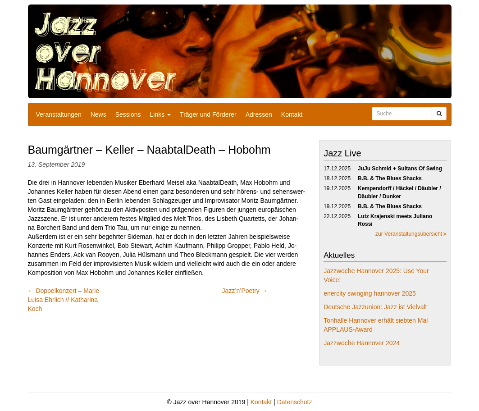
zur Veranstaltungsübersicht (411, 234)
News (98, 114)
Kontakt (291, 114)
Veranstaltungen (59, 114)
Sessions (128, 114)
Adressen (259, 114)
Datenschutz (294, 402)
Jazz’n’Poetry (245, 290)
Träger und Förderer (208, 114)
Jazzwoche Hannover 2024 (362, 343)
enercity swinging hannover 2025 (370, 293)
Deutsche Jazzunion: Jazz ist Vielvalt (375, 307)
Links (160, 114)
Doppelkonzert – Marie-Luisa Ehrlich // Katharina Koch (64, 299)
